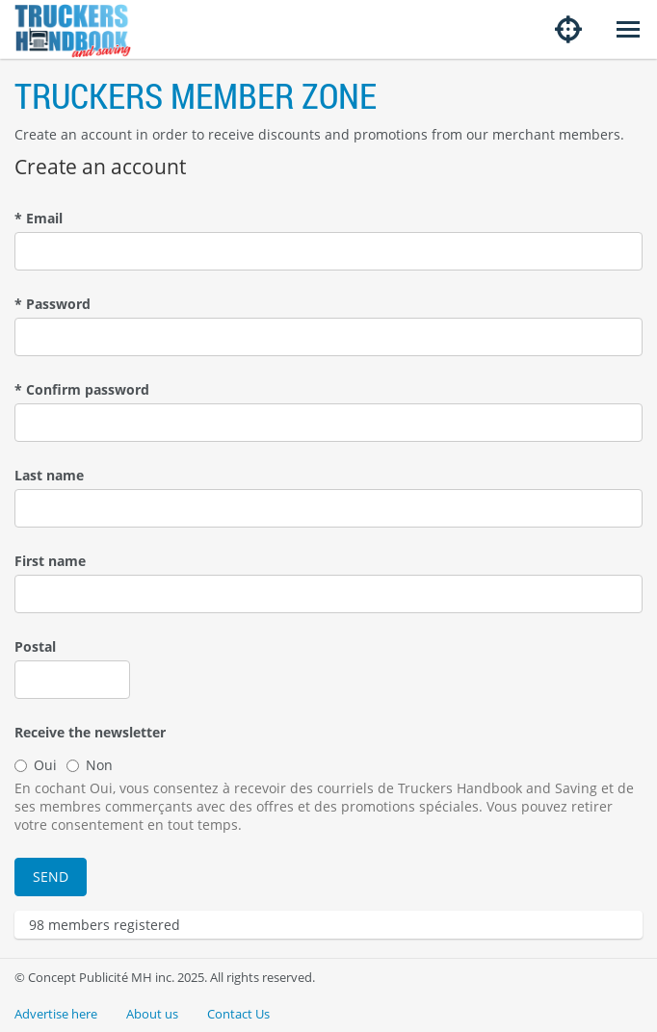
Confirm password (81, 389)
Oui (35, 765)
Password (52, 304)
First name (50, 561)
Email (38, 218)
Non (89, 765)
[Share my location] (568, 29)
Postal (35, 646)
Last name (49, 475)
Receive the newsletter (90, 732)
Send (50, 876)
